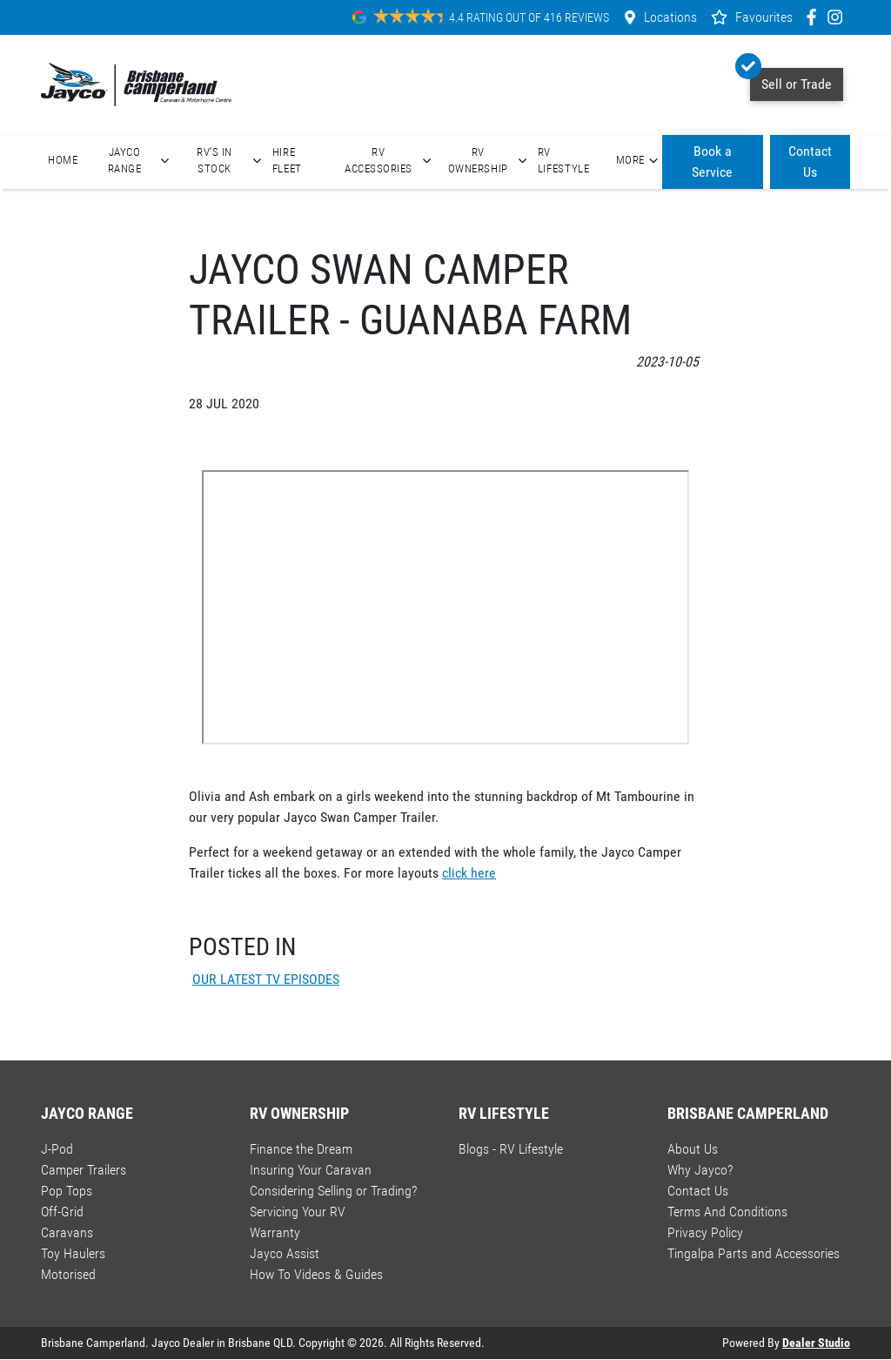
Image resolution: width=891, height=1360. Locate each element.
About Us (692, 1149)
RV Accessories (390, 160)
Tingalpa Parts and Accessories (753, 1253)
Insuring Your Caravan (311, 1169)
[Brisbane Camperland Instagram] (838, 17)
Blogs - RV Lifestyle (511, 1149)
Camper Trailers (83, 1169)
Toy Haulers (73, 1253)
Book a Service (712, 161)
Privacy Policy (705, 1232)
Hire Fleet (287, 160)
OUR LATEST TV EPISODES (265, 979)
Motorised (68, 1274)
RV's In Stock (231, 160)
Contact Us (810, 161)
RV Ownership (489, 160)
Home (63, 159)
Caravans (67, 1232)
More (639, 160)
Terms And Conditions (727, 1211)
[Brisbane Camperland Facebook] (815, 17)
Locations (670, 17)
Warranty (275, 1232)
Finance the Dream (301, 1149)
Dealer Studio (816, 1343)
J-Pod (57, 1149)
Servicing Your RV (297, 1211)
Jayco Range (141, 160)
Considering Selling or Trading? (333, 1190)
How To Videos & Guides (316, 1274)
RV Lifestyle (564, 160)
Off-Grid (62, 1211)
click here (469, 873)
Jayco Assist (284, 1253)
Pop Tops (66, 1190)
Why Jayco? (700, 1169)
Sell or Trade (791, 80)
